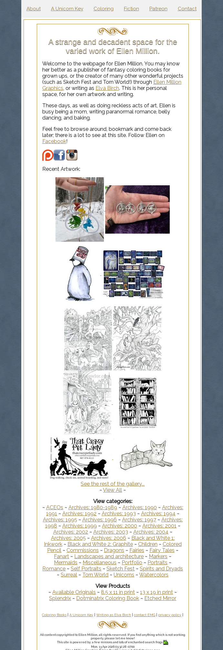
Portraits (157, 562)
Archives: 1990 (139, 507)
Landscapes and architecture (109, 556)
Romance (54, 569)
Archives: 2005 (68, 538)
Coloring (104, 9)
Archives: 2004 (150, 532)
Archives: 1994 (158, 513)
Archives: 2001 (159, 526)
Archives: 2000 (119, 526)
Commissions (82, 550)
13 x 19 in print (156, 592)
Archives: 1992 (79, 513)
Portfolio (132, 562)
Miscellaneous (100, 562)
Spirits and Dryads (161, 569)
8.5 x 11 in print (118, 592)
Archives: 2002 (70, 532)
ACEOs (54, 507)
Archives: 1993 (119, 513)
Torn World (95, 575)
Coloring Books (54, 615)
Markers (158, 556)
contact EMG (144, 615)
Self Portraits (86, 569)
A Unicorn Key (67, 9)
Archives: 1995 (60, 520)
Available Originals (74, 592)
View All (112, 490)
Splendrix (60, 598)
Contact (187, 9)
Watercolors (153, 575)
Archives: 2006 (108, 538)
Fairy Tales (162, 550)
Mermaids (65, 562)
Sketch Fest (120, 569)
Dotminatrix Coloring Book (107, 598)
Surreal (69, 575)
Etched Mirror (160, 598)
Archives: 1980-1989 (92, 507)
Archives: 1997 (139, 520)
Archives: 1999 (79, 526)
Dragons (114, 550)
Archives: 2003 (110, 532)
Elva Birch (107, 88)
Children (147, 544)
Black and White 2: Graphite (100, 544)
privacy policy (169, 615)
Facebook (54, 141)
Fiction (131, 9)
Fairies (136, 550)
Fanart (61, 556)
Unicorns (124, 575)
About (33, 9)
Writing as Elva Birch (113, 615)
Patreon (158, 9)
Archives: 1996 (99, 520)
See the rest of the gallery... (113, 484)
